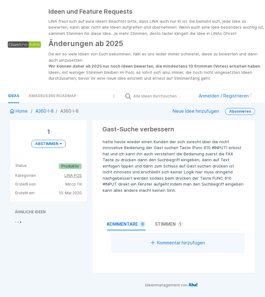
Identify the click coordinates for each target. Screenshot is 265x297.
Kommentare (126, 224)
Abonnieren (240, 111)
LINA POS (73, 175)
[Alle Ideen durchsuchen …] (162, 96)
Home (19, 111)
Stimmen (169, 224)
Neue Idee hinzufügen (196, 111)
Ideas (13, 95)
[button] (113, 96)
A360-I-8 (44, 111)
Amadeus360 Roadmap (52, 95)
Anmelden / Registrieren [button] (225, 95)
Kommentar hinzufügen (178, 242)
